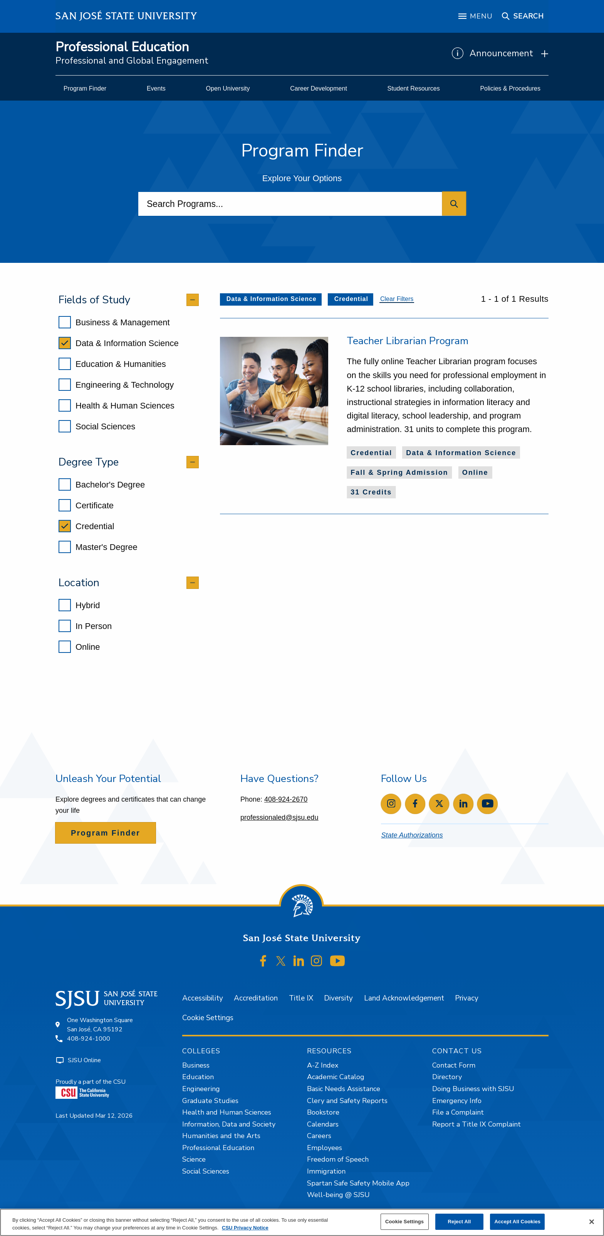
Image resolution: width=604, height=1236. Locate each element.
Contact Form (453, 1065)
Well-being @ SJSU (338, 1194)
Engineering (201, 1088)
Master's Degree (98, 547)
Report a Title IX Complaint (476, 1124)
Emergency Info (457, 1100)
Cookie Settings (207, 1018)
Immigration (326, 1171)
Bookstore (323, 1112)
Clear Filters (396, 299)
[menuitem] (84, 88)
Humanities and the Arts (221, 1135)
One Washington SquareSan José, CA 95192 (100, 1025)
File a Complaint (458, 1112)
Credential (86, 526)
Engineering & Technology (116, 384)
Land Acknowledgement (404, 998)
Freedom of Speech (338, 1159)
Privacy (466, 998)
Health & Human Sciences (116, 405)
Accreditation (256, 998)
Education (198, 1076)
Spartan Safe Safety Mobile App (358, 1183)
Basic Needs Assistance (343, 1088)
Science (194, 1159)
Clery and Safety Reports (347, 1100)
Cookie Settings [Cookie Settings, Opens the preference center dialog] (404, 1221)
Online (79, 647)
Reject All (459, 1221)
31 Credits (371, 492)
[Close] (591, 1221)
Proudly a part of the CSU (90, 1088)
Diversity (338, 998)
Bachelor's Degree (102, 484)
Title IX (301, 998)
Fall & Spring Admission (399, 472)
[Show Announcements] (500, 54)
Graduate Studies (210, 1100)
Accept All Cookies (517, 1221)
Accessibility (202, 998)
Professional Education (122, 47)
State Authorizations (412, 835)
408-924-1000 (88, 1038)
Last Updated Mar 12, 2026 (94, 1116)
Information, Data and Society (228, 1124)
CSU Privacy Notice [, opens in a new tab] (245, 1228)
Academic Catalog (335, 1076)
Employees (324, 1147)
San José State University (126, 16)
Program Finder (105, 833)
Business (196, 1065)
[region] (302, 1222)
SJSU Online (84, 1060)
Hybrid (79, 605)
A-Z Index (322, 1065)
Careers (319, 1135)
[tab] (128, 300)
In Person (85, 626)
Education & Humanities (112, 364)
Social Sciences (97, 426)
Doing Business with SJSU (473, 1088)
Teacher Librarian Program (407, 341)
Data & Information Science (119, 343)
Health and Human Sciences (226, 1112)
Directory (447, 1076)
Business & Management (114, 322)
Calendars (323, 1124)
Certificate (86, 505)
